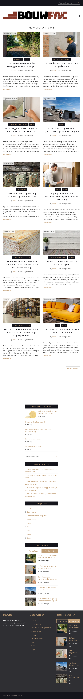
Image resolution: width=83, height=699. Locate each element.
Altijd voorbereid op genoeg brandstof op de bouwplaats (21, 195)
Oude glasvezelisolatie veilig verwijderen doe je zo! (47, 412)
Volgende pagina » (72, 368)
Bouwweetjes (18, 59)
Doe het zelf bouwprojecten (61, 59)
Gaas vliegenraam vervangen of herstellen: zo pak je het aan (21, 130)
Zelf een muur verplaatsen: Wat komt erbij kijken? (61, 263)
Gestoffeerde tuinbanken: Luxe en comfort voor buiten (61, 331)
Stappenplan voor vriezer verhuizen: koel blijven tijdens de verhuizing (61, 196)
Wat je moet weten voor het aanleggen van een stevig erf (21, 65)
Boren (29, 508)
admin (14, 70)
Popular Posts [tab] (50, 551)
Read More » (7, 90)
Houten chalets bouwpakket (35, 422)
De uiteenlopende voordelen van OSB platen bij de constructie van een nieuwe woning (21, 264)
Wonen (27, 59)
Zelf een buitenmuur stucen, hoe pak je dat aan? (61, 65)
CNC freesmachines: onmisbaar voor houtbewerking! (38, 430)
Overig (32, 124)
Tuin (57, 325)
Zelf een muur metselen (33, 439)
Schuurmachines (32, 527)
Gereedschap (31, 519)
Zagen (29, 538)
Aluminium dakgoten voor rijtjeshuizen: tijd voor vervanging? (61, 130)
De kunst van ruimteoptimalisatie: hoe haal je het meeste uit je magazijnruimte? (21, 332)
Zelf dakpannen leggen (33, 446)
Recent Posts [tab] (33, 551)
